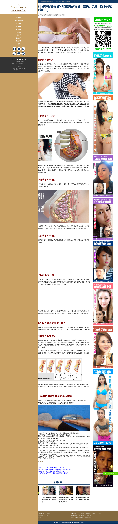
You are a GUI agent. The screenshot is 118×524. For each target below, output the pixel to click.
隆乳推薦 (56, 15)
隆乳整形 (10, 25)
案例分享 (10, 37)
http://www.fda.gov (38, 461)
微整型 (10, 34)
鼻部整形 (28, 515)
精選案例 (10, 17)
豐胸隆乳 (40, 15)
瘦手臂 (78, 515)
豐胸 (32, 513)
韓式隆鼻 (33, 515)
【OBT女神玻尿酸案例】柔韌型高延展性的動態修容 (49, 499)
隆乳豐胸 (28, 513)
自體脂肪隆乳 (38, 513)
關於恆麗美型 (10, 20)
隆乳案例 (62, 15)
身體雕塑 (31, 1)
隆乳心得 (49, 15)
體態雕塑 (73, 515)
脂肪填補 (73, 517)
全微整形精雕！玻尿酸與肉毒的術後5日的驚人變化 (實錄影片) (66, 499)
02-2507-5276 (10, 59)
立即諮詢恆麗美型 (110, 473)
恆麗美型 (29, 15)
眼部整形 (28, 517)
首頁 (10, 43)
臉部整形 (10, 28)
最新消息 (10, 22)
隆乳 (45, 15)
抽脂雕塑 (10, 31)
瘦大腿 (83, 515)
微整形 (73, 513)
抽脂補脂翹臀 (79, 517)
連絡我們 (10, 40)
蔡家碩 (35, 15)
